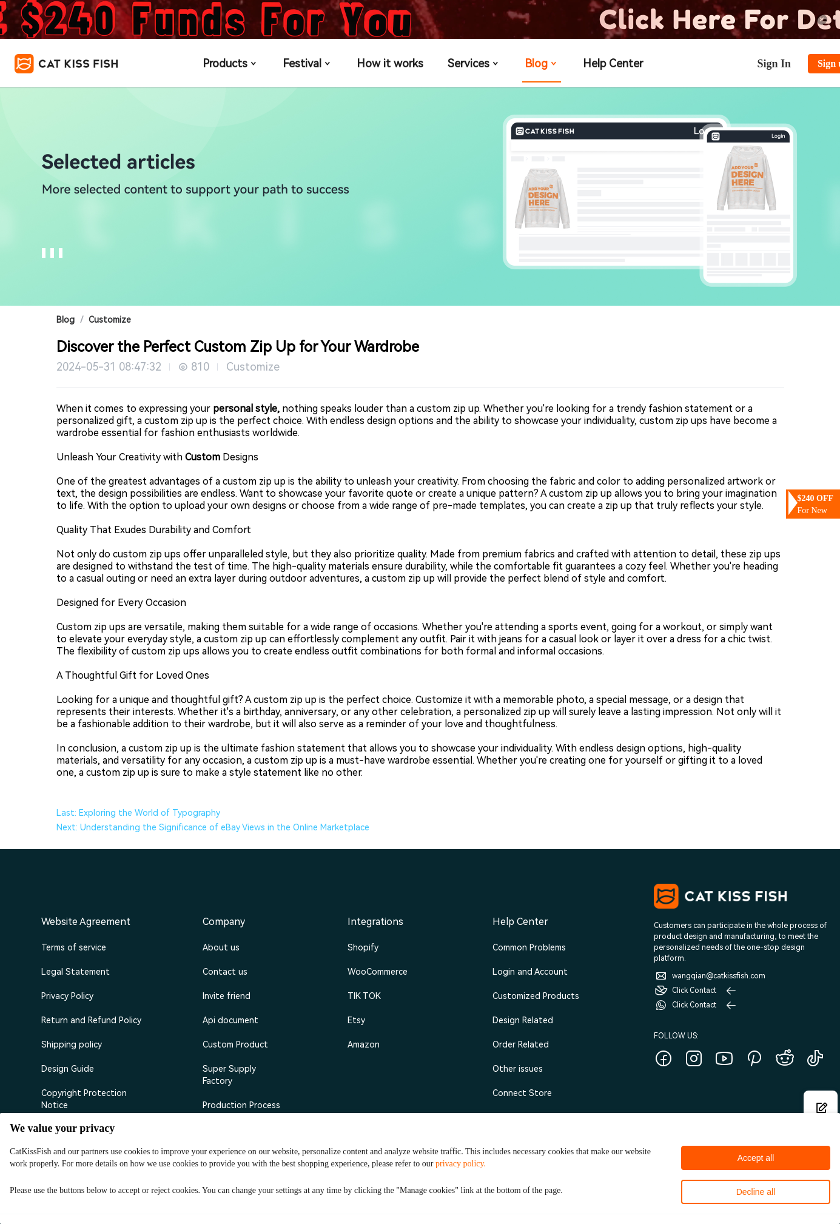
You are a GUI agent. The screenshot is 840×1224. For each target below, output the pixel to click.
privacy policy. (460, 1163)
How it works (390, 63)
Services (474, 63)
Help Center (613, 63)
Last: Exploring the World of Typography (138, 813)
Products (230, 63)
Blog (542, 63)
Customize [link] (110, 319)
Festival (307, 63)
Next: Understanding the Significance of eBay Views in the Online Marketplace (212, 827)
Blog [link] (65, 319)
